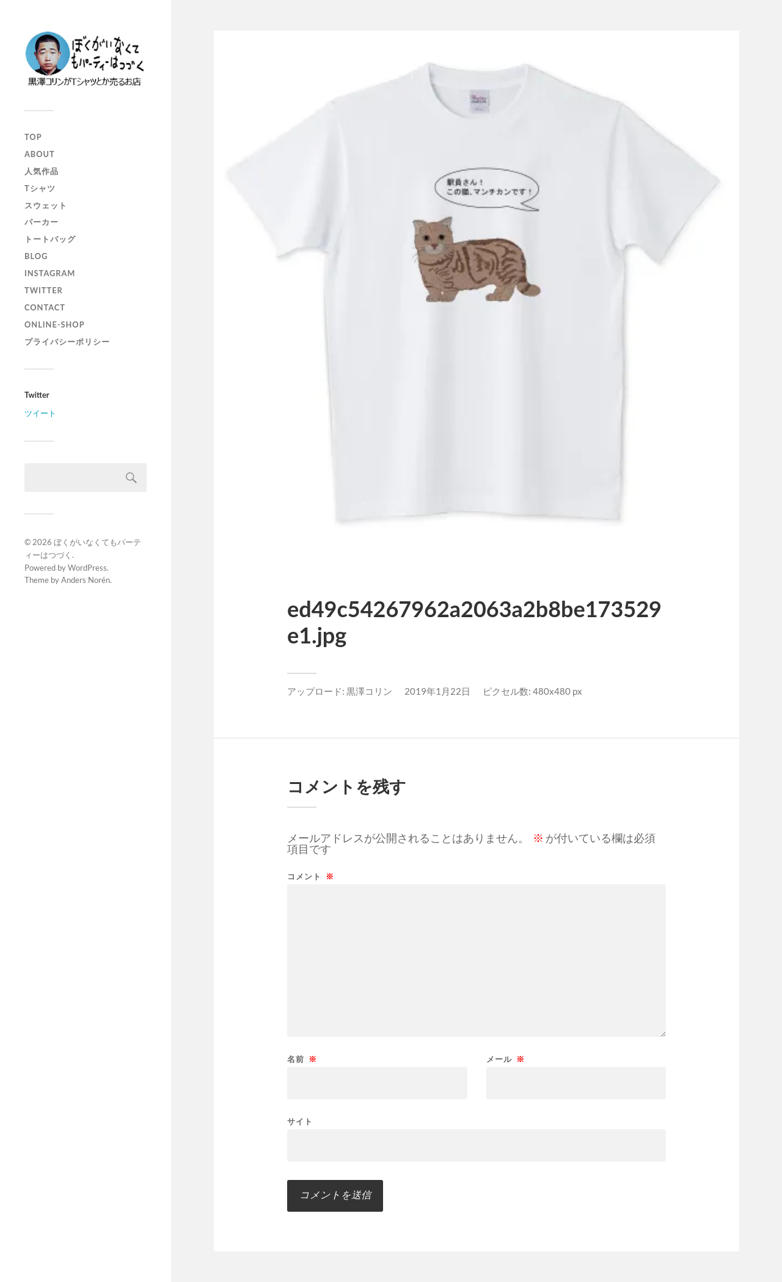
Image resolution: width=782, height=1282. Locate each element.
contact (44, 307)
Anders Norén (85, 580)
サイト (300, 1121)
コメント (310, 877)
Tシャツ (40, 188)
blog (36, 256)
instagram (49, 273)
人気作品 (41, 171)
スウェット (45, 205)
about (39, 154)
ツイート (40, 413)
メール (505, 1059)
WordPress (87, 568)
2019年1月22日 (437, 691)
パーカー (41, 222)
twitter (43, 290)
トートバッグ (50, 239)
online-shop (54, 324)
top (33, 137)
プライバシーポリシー (67, 341)
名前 (302, 1059)
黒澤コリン (369, 691)
